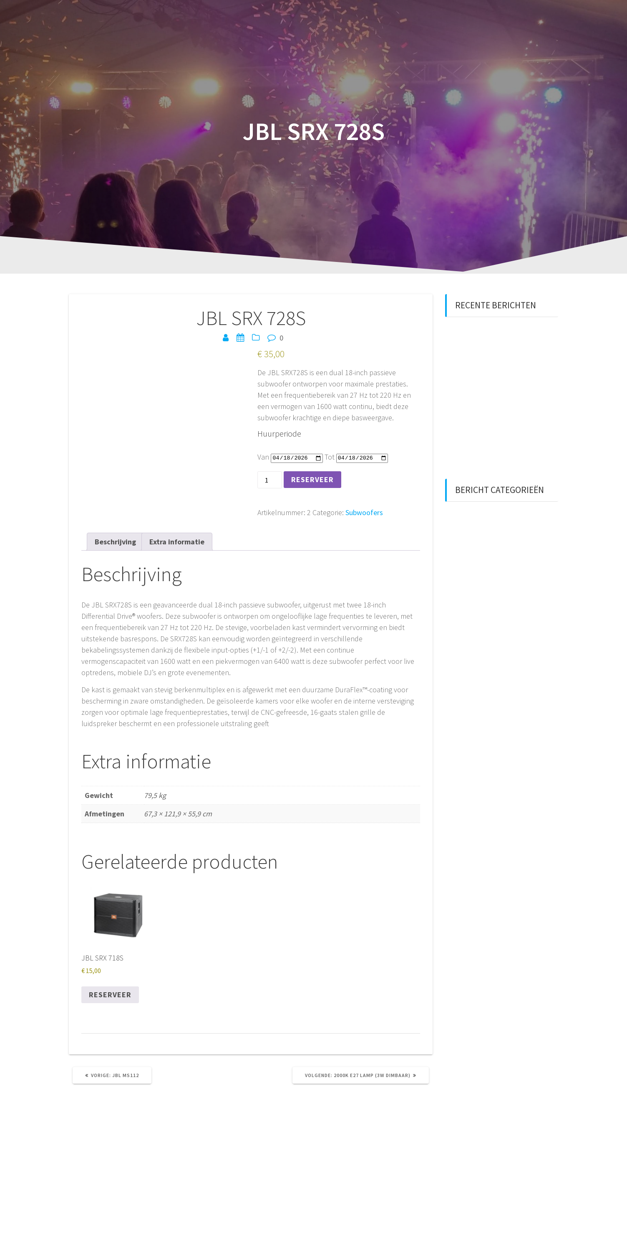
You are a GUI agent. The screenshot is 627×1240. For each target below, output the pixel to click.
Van (263, 457)
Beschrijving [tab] (115, 541)
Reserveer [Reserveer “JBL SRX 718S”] (110, 994)
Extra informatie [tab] (176, 541)
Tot (330, 457)
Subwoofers (364, 512)
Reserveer (312, 479)
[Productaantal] (269, 480)
